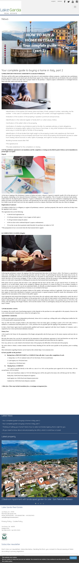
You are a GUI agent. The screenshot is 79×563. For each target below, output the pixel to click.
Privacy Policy (6, 521)
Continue (73, 558)
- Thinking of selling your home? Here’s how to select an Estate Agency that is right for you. (34, 427)
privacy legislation (17, 551)
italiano (60, 1)
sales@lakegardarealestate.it (10, 517)
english (53, 1)
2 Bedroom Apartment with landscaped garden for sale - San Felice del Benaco (37, 499)
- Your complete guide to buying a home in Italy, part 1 (21, 424)
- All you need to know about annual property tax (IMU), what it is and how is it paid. (31, 430)
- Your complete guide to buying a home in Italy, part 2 (21, 420)
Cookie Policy (17, 521)
